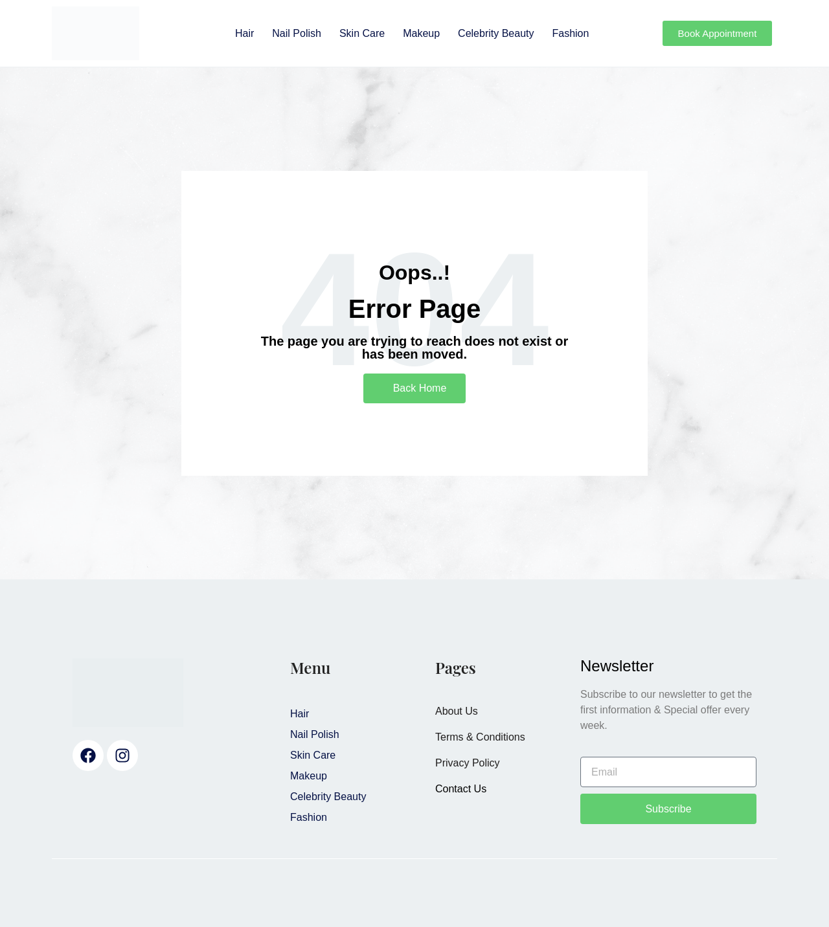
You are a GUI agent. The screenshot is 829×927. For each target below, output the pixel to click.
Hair (244, 33)
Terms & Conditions (480, 737)
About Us (456, 711)
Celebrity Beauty (496, 33)
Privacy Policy (467, 762)
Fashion (570, 33)
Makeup (421, 33)
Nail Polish (296, 33)
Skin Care (362, 33)
